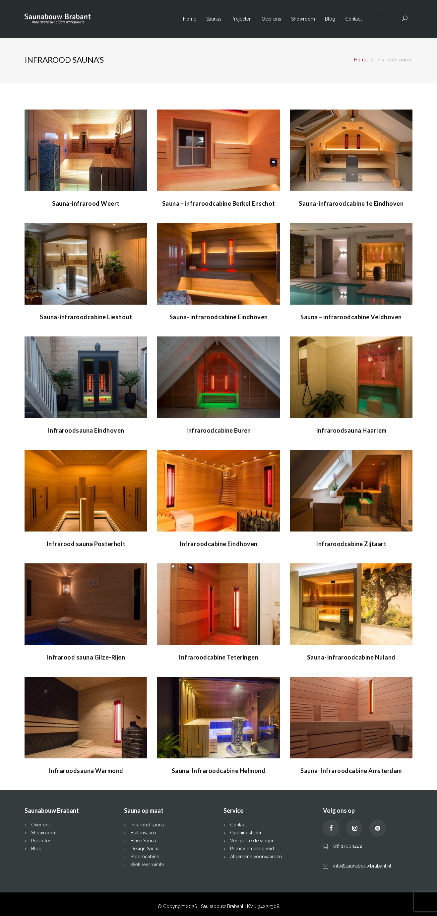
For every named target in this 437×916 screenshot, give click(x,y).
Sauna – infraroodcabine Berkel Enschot (218, 203)
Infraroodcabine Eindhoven (218, 543)
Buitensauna (143, 831)
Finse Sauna (143, 839)
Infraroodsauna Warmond (86, 769)
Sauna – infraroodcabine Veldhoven (351, 316)
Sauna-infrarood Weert (86, 203)
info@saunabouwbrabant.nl (362, 865)
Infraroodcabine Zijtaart (351, 543)
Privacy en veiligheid (252, 847)
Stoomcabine (145, 855)
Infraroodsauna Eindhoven (86, 429)
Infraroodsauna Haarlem (351, 429)
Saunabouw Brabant (223, 905)
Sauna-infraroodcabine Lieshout (86, 316)
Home (189, 19)
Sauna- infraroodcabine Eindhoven (218, 316)
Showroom (303, 19)
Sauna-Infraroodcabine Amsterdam (351, 769)
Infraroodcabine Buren (218, 429)
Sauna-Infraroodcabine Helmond (219, 769)
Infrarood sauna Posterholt (86, 543)
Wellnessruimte (147, 863)
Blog (330, 19)
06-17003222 (347, 845)
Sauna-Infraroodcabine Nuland (351, 656)
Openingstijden (246, 831)
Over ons (271, 19)
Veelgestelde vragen (252, 839)
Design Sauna (145, 847)
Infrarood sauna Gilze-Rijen (86, 656)
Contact (353, 19)
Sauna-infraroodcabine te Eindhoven (351, 203)
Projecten (241, 19)
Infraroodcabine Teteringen (218, 656)
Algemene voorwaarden (256, 855)
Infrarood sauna (147, 823)
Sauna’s (213, 19)
